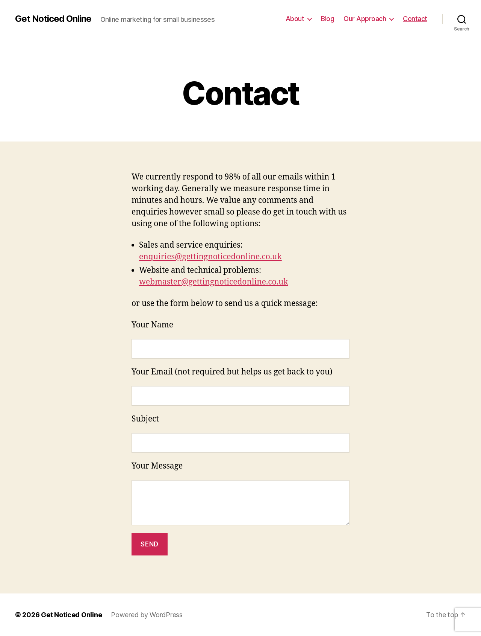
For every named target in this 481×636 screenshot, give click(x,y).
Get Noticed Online (53, 18)
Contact (415, 19)
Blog (327, 19)
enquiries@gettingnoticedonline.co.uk (210, 257)
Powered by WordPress (147, 615)
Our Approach (364, 19)
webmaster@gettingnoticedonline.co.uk (213, 282)
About (295, 19)
